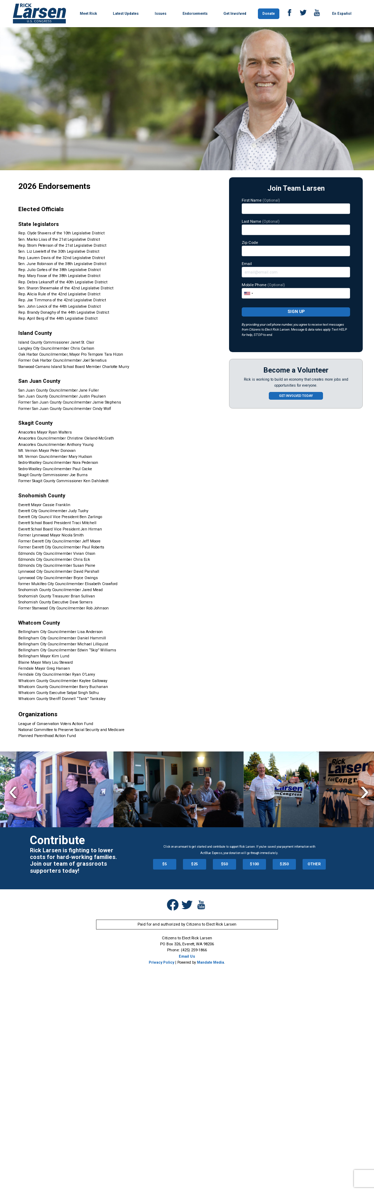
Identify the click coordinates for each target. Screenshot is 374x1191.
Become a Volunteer (296, 370)
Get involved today (296, 396)
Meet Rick (88, 13)
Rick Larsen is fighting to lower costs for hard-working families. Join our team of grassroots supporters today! (73, 860)
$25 (194, 864)
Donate (268, 13)
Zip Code (296, 248)
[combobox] (248, 293)
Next (364, 790)
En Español (341, 13)
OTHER (314, 864)
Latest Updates (126, 13)
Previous (13, 790)
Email (296, 269)
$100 (254, 864)
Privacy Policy (161, 962)
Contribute (57, 840)
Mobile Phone (296, 290)
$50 (224, 864)
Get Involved (234, 13)
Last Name (296, 227)
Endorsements (195, 13)
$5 (164, 864)
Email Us (187, 956)
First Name (296, 206)
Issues (160, 13)
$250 (284, 864)
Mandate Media (210, 962)
